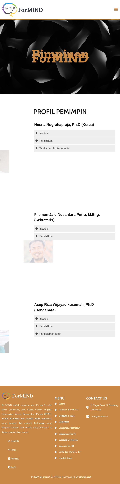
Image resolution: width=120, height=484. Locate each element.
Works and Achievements (54, 148)
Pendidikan (45, 140)
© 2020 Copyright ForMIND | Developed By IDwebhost (61, 477)
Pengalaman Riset (50, 333)
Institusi (43, 133)
